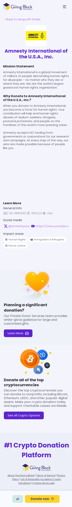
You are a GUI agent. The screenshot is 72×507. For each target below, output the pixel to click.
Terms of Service (45, 475)
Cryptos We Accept (43, 483)
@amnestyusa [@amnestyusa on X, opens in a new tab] (18, 226)
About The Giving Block (20, 475)
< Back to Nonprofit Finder (22, 19)
